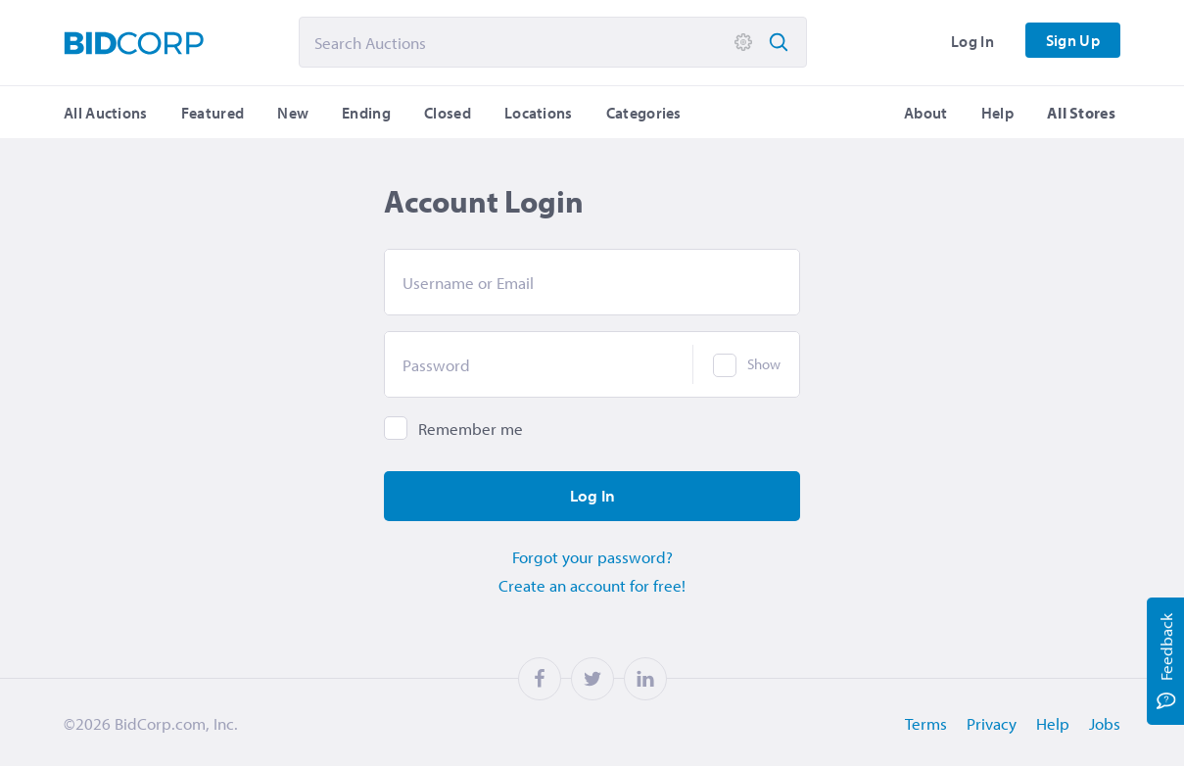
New (292, 112)
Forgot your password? (592, 557)
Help (997, 112)
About (926, 112)
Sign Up (1073, 40)
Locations (538, 112)
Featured (212, 112)
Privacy (992, 723)
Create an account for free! (592, 585)
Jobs (1104, 723)
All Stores (1081, 112)
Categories (644, 112)
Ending (366, 112)
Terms (926, 723)
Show (764, 364)
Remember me (470, 428)
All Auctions (106, 112)
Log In (972, 41)
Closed (447, 112)
